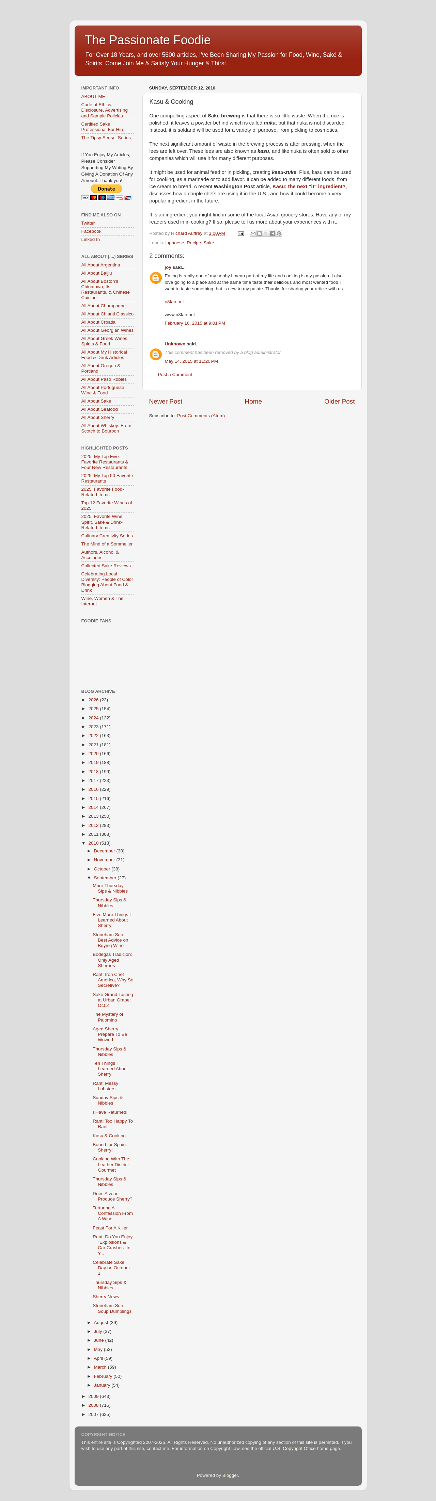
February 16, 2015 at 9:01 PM (195, 323)
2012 (94, 825)
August (102, 1322)
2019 (94, 762)
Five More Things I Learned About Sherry (112, 920)
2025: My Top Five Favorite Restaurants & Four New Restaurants (104, 462)
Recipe (194, 242)
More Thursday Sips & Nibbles (110, 888)
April (99, 1358)
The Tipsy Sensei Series (106, 137)
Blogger (230, 1475)
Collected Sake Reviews (106, 565)
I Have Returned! (110, 1112)
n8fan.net (174, 301)
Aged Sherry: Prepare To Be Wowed (110, 1034)
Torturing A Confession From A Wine (113, 1213)
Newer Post (166, 401)
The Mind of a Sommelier (107, 543)
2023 (94, 726)
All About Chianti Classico (107, 313)
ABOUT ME (93, 96)
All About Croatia (98, 322)
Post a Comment (175, 374)
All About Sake (96, 401)
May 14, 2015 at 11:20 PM (191, 361)
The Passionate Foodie (148, 40)
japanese (175, 242)
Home (253, 401)
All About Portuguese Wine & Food (102, 390)
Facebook (91, 231)
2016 (94, 789)
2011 (94, 834)
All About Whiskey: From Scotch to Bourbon (106, 428)
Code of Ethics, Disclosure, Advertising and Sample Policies (104, 110)
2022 (94, 735)
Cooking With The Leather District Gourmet (111, 1164)
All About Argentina (100, 264)
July (99, 1331)
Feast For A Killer (110, 1227)
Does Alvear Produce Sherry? (112, 1196)
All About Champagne (103, 305)
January (103, 1385)
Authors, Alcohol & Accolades (100, 555)
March (101, 1367)
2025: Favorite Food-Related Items (102, 492)
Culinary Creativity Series (107, 535)
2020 (94, 753)
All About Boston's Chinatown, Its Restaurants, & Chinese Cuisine (105, 289)
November (105, 859)
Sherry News (106, 1296)
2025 (94, 708)
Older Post (339, 401)
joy (168, 267)
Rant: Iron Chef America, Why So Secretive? (113, 980)
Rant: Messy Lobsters (105, 1086)
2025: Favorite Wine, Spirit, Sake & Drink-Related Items (102, 522)
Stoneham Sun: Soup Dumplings (112, 1308)
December (105, 850)
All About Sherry (97, 417)
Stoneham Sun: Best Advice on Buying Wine (110, 940)
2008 (94, 1405)
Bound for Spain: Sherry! (110, 1147)
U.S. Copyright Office (294, 1448)
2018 (94, 771)
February (104, 1376)
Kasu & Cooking (109, 1135)
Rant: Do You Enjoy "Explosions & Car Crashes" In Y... (113, 1245)
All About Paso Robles (104, 379)
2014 (94, 807)
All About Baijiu (96, 273)
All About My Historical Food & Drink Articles (104, 354)
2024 (94, 717)
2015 (94, 798)
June (99, 1340)
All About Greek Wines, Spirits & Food (105, 341)
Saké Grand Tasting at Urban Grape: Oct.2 (113, 1000)
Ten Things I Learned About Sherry (110, 1069)
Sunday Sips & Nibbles (108, 1100)
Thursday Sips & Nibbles (109, 902)
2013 (94, 816)
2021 (94, 744)
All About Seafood (99, 409)
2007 (94, 1414)
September (106, 877)
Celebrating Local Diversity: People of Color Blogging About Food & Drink (107, 582)
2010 (94, 843)
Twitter (88, 223)
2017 (94, 780)
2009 (94, 1396)
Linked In (90, 239)
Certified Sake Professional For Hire (103, 126)
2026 (94, 699)
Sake (209, 242)
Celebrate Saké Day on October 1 (111, 1268)
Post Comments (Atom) (201, 415)
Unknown (175, 343)
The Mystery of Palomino (108, 1017)
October (103, 868)
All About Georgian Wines (107, 330)
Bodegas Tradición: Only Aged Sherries (112, 960)
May (99, 1349)
